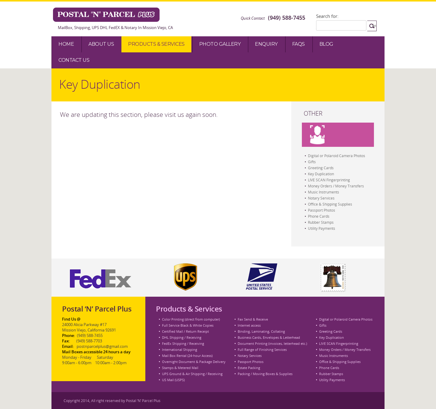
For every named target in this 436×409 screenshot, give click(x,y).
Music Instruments (323, 192)
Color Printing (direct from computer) (191, 319)
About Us (101, 44)
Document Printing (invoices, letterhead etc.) (272, 343)
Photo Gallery (220, 44)
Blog (326, 44)
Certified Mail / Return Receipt (185, 331)
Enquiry (266, 44)
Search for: (327, 16)
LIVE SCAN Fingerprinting (329, 179)
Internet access (249, 325)
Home (66, 44)
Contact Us (73, 60)
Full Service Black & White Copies (187, 325)
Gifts (312, 161)
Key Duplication (321, 173)
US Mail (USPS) (173, 380)
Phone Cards (318, 216)
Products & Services (156, 44)
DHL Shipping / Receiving (181, 337)
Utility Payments (321, 228)
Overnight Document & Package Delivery (194, 361)
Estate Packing (249, 367)
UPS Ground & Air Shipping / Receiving (192, 373)
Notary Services (321, 198)
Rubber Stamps (321, 222)
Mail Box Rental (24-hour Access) (187, 355)
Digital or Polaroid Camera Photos (336, 155)
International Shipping (179, 349)
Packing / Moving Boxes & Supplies (265, 373)
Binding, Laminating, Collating (261, 331)
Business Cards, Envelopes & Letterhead (269, 337)
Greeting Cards (321, 167)
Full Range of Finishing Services (262, 349)
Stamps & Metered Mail (180, 367)
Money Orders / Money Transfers (336, 185)
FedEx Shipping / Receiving (183, 343)
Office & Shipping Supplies (330, 204)
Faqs (298, 44)
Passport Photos (321, 210)
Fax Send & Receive (253, 319)
